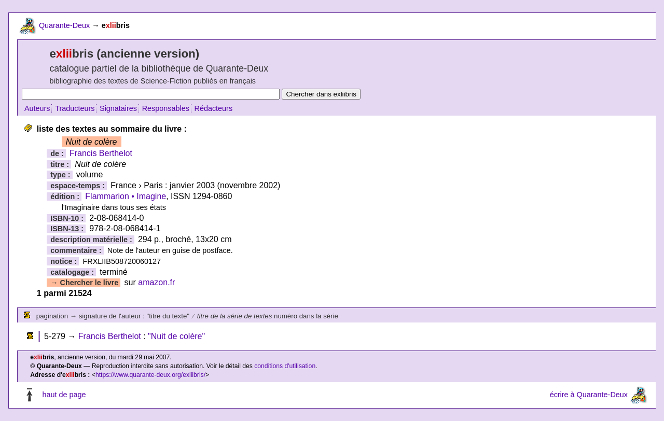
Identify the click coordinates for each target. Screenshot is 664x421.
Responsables (165, 108)
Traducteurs (74, 108)
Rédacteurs (214, 108)
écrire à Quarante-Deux (589, 394)
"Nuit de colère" (176, 336)
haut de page (64, 394)
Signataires (118, 108)
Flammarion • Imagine (125, 196)
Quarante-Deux (64, 25)
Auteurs (37, 108)
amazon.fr (156, 282)
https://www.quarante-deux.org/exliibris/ (150, 374)
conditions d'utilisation (284, 366)
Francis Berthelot (101, 153)
